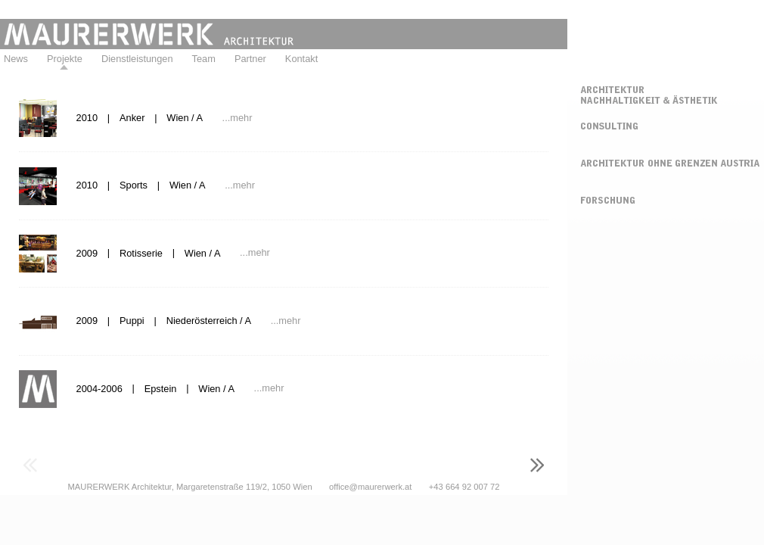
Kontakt (301, 58)
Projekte (64, 58)
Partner (250, 58)
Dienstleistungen (137, 58)
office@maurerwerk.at (370, 486)
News (16, 58)
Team (204, 58)
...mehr (237, 117)
